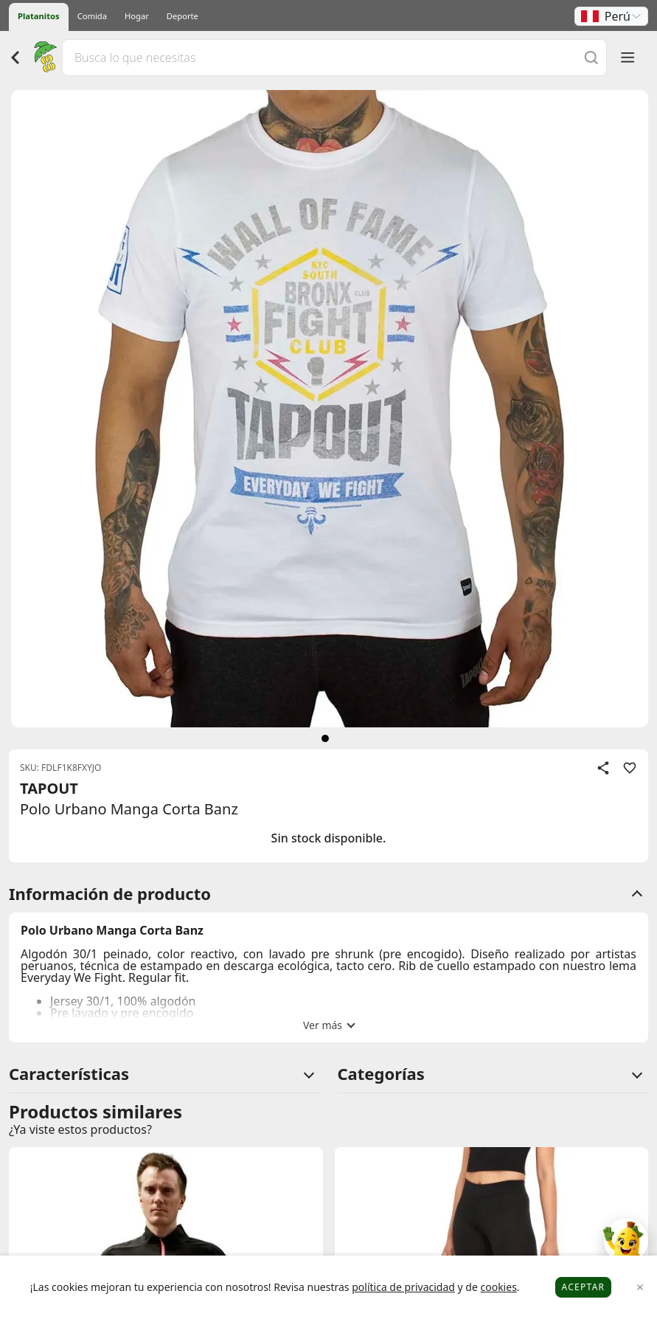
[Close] (640, 1287)
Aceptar (583, 1287)
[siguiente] (325, 738)
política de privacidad (403, 1287)
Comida (92, 15)
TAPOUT (49, 788)
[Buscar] (591, 57)
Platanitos (39, 15)
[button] (611, 16)
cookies (498, 1287)
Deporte (182, 15)
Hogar (137, 15)
